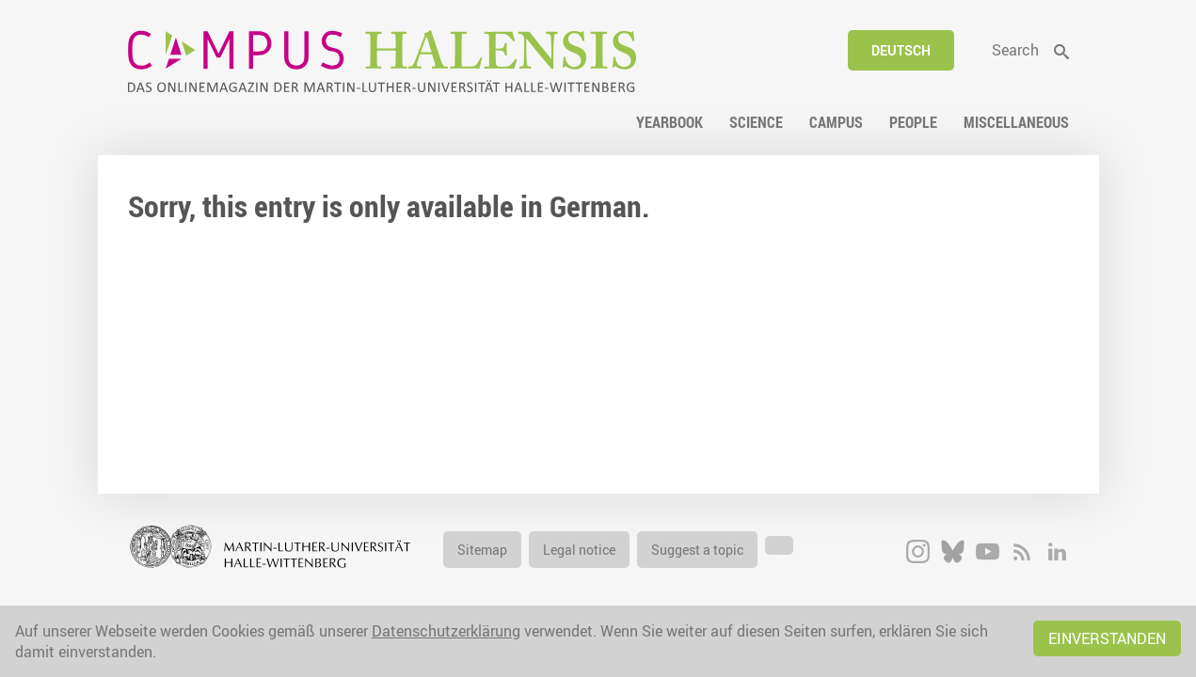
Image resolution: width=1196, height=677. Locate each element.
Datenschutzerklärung (446, 631)
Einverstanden (1107, 638)
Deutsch (901, 50)
